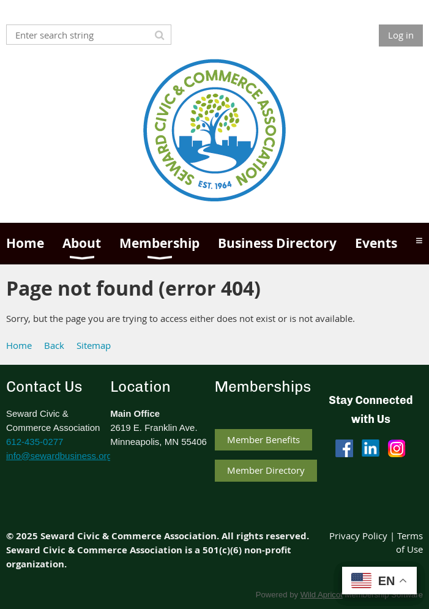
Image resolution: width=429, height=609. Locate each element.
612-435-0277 (34, 441)
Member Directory (266, 470)
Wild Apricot (321, 594)
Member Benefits (263, 439)
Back (54, 345)
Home (19, 345)
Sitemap (93, 345)
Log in (401, 35)
